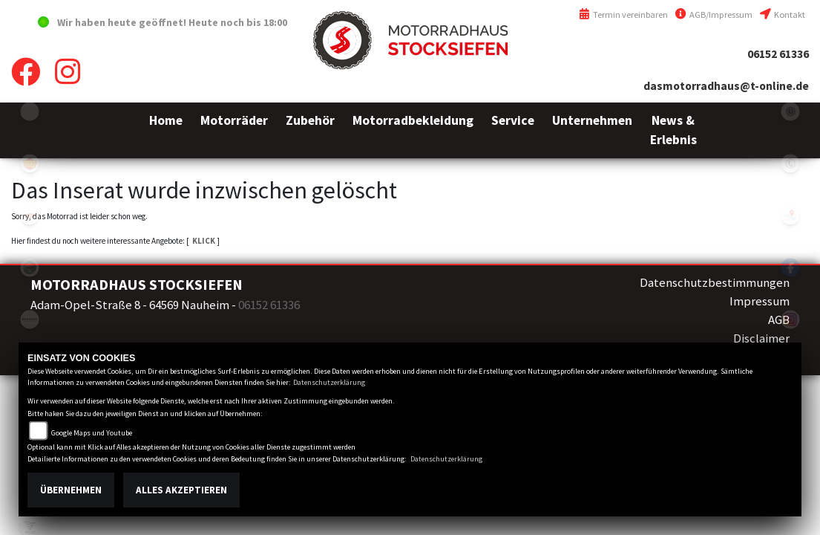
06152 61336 (778, 54)
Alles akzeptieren (181, 490)
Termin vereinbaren (623, 14)
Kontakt (782, 14)
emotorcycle (29, 111)
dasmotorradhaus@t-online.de (726, 86)
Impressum (759, 301)
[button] (234, 130)
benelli (29, 267)
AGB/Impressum (713, 14)
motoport (29, 215)
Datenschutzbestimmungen (715, 282)
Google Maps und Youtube (91, 433)
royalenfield (29, 163)
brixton (29, 319)
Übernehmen (71, 490)
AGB (779, 319)
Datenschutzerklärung (329, 382)
